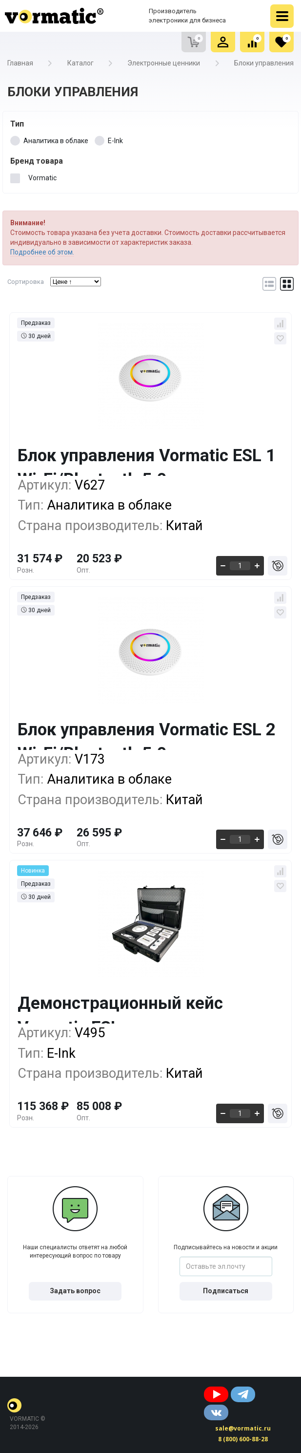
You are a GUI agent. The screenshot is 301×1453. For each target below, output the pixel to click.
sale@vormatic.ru (243, 1428)
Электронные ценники (163, 63)
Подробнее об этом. (42, 252)
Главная (20, 63)
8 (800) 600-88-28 (243, 1439)
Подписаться (225, 1291)
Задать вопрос (75, 1291)
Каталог (80, 63)
